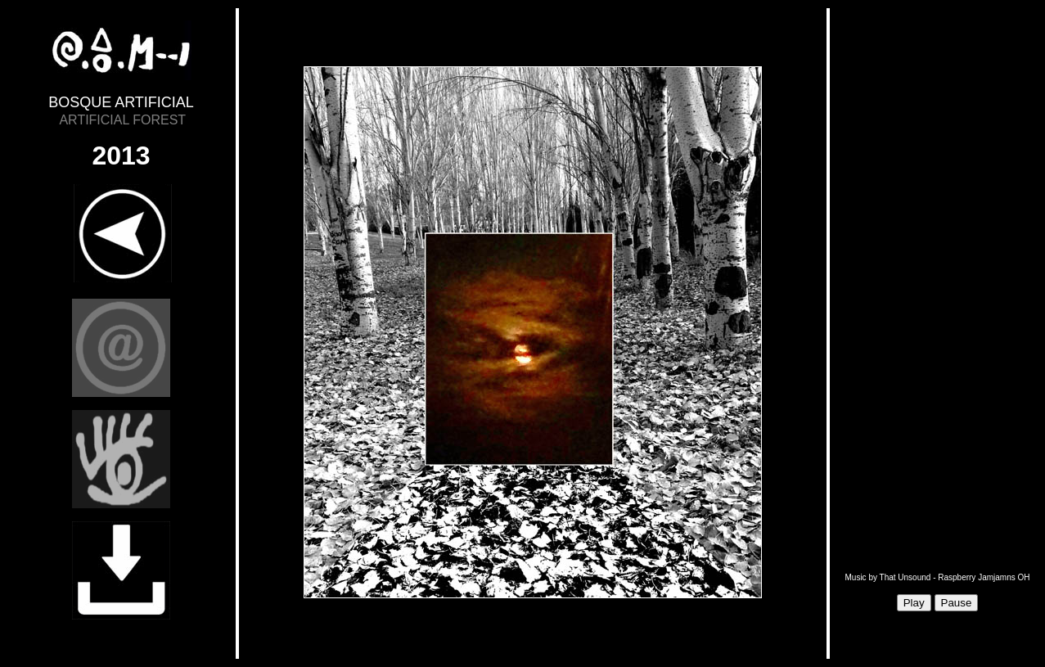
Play (914, 603)
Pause (956, 603)
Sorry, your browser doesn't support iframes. (532, 334)
